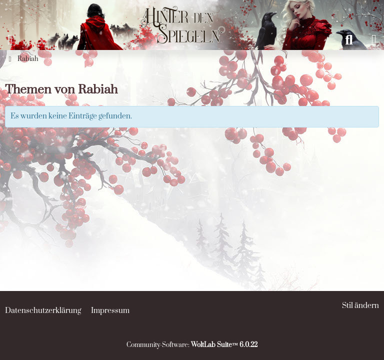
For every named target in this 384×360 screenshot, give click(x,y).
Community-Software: (192, 345)
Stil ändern (360, 305)
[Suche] (349, 40)
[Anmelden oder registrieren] (374, 40)
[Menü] (10, 40)
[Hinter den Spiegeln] (179, 10)
